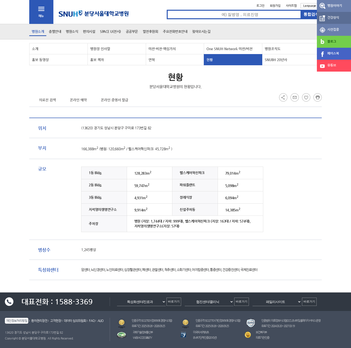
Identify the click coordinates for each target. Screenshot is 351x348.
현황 (209, 60)
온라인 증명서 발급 (114, 100)
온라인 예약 (78, 100)
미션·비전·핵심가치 (162, 49)
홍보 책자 (97, 60)
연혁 (151, 60)
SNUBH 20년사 (276, 60)
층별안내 (55, 31)
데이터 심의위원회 (75, 320)
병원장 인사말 (100, 49)
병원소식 (72, 31)
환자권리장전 (39, 320)
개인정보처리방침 (16, 320)
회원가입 (275, 5)
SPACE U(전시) (110, 31)
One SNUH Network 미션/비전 (229, 49)
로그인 (260, 5)
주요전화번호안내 (175, 31)
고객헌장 (55, 320)
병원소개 (38, 31)
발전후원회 (150, 31)
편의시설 (89, 31)
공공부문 (132, 31)
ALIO (100, 320)
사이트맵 (291, 5)
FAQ (92, 320)
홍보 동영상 (40, 60)
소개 (35, 49)
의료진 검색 (47, 100)
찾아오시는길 (201, 31)
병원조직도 (273, 49)
